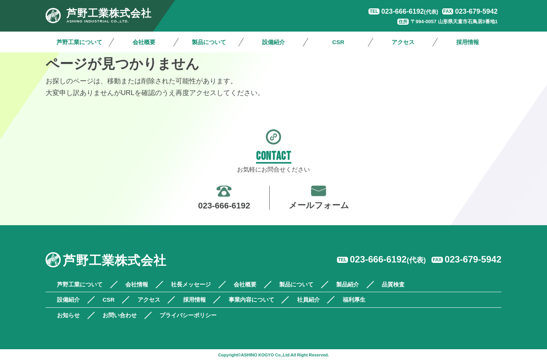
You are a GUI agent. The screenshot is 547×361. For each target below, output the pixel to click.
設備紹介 (273, 42)
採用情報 (467, 42)
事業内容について (251, 299)
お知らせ (68, 315)
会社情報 (136, 284)
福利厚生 (354, 299)
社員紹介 (308, 299)
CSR (338, 42)
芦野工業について (79, 42)
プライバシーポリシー (188, 315)
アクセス (403, 42)
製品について (209, 42)
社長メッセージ (191, 284)
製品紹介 (347, 284)
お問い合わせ (120, 315)
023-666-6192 (409, 11)
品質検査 (393, 284)
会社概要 (144, 42)
